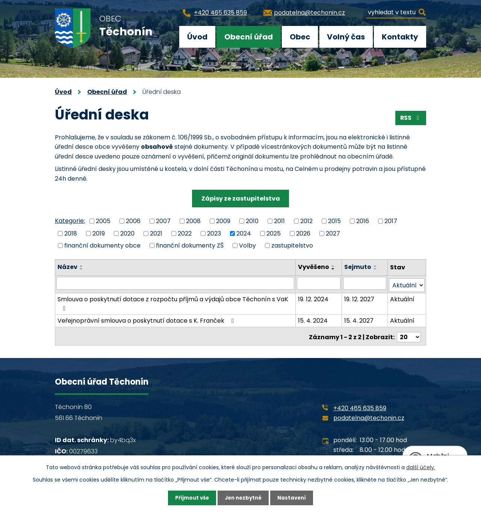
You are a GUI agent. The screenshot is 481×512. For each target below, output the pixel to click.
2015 (334, 221)
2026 (303, 233)
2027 (333, 233)
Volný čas (346, 37)
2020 (127, 233)
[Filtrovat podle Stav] (407, 283)
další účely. (420, 467)
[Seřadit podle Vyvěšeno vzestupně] (334, 265)
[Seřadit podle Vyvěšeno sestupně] (334, 268)
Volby (247, 245)
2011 (279, 221)
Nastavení (294, 497)
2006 (133, 221)
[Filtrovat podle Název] (175, 283)
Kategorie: (70, 220)
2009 (223, 221)
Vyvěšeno (314, 267)
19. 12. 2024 (314, 297)
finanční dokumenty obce (102, 245)
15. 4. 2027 (359, 318)
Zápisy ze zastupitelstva (240, 198)
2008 (193, 221)
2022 (185, 233)
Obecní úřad (248, 37)
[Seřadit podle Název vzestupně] (81, 265)
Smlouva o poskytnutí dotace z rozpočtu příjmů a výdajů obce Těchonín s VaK (172, 301)
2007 (163, 221)
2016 (362, 221)
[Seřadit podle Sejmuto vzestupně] (376, 265)
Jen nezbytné (243, 497)
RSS (410, 119)
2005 (103, 221)
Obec (300, 37)
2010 (252, 221)
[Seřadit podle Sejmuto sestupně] (376, 268)
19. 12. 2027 (360, 297)
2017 (390, 221)
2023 (214, 233)
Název (67, 267)
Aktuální (402, 297)
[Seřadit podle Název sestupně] (81, 268)
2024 (243, 233)
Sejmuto (358, 267)
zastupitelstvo (292, 245)
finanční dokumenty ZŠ (190, 245)
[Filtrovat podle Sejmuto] (365, 283)
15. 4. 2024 (313, 318)
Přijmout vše (190, 497)
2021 (156, 233)
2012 (306, 221)
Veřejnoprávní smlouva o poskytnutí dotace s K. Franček (146, 318)
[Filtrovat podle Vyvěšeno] (319, 283)
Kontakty (400, 37)
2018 (70, 233)
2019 (98, 233)
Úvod (197, 37)
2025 (273, 233)
